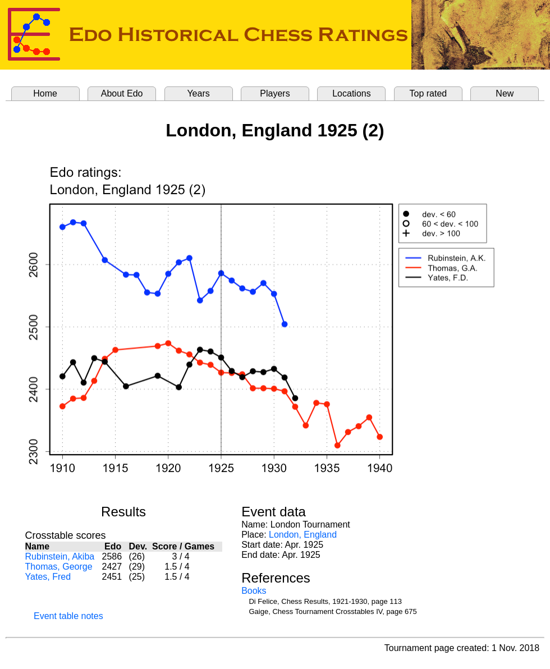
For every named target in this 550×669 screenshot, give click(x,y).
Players (275, 93)
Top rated (428, 93)
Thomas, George (59, 566)
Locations (351, 93)
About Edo (122, 93)
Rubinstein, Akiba (60, 556)
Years (198, 93)
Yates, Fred (48, 576)
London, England (303, 534)
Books (253, 590)
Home (45, 93)
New (505, 93)
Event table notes (68, 616)
